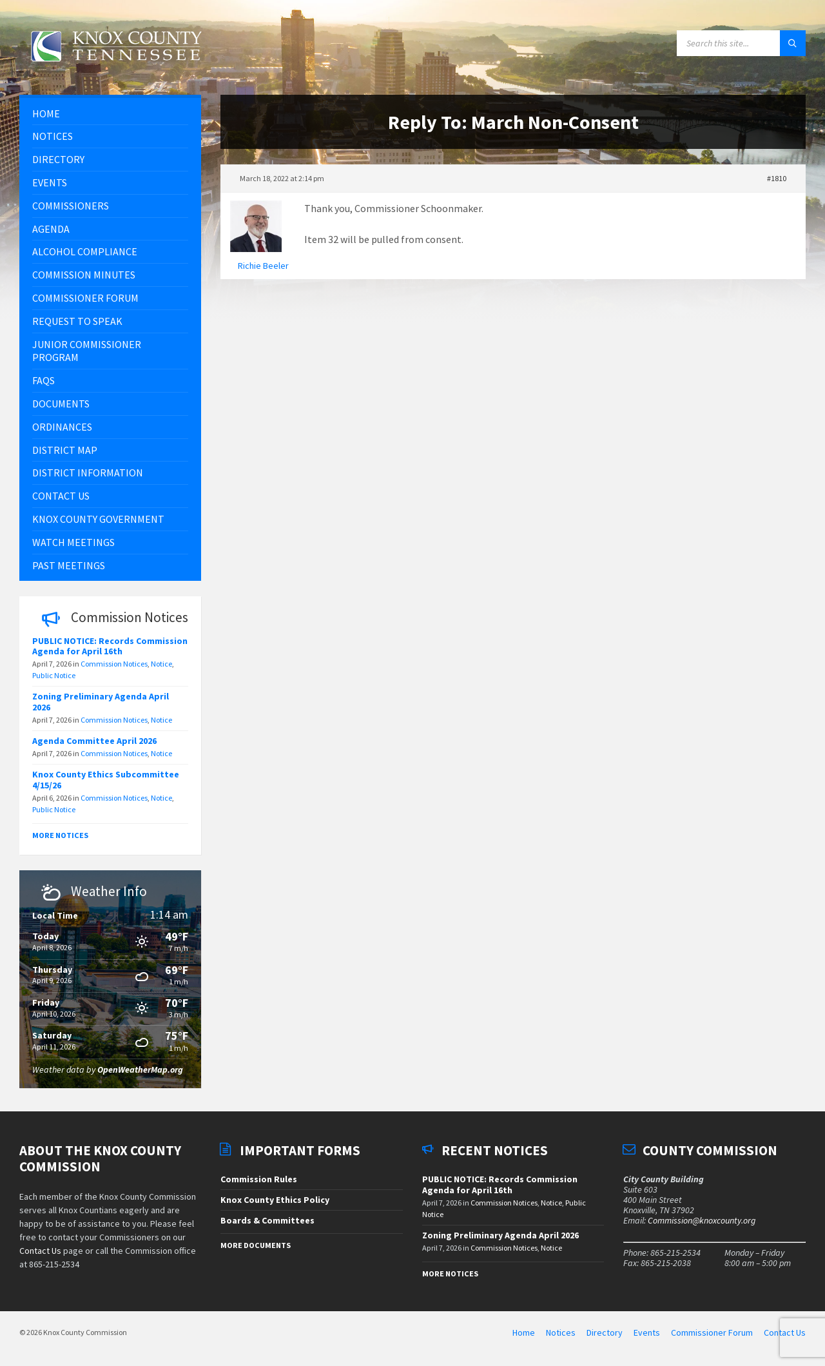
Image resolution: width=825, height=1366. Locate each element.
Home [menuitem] (523, 1332)
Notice (161, 663)
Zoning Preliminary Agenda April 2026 (100, 701)
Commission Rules (258, 1179)
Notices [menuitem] (561, 1332)
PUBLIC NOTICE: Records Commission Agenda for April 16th (110, 646)
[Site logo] (116, 69)
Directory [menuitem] (605, 1332)
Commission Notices (114, 663)
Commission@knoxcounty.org (701, 1220)
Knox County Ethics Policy (274, 1199)
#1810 (776, 178)
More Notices (60, 835)
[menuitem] (110, 113)
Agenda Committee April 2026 (94, 740)
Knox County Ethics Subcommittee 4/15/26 (105, 779)
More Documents (255, 1245)
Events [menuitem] (647, 1332)
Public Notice (53, 675)
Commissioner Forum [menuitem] (712, 1332)
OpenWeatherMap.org (140, 1069)
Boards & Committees (267, 1220)
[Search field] (741, 43)
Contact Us (40, 1250)
